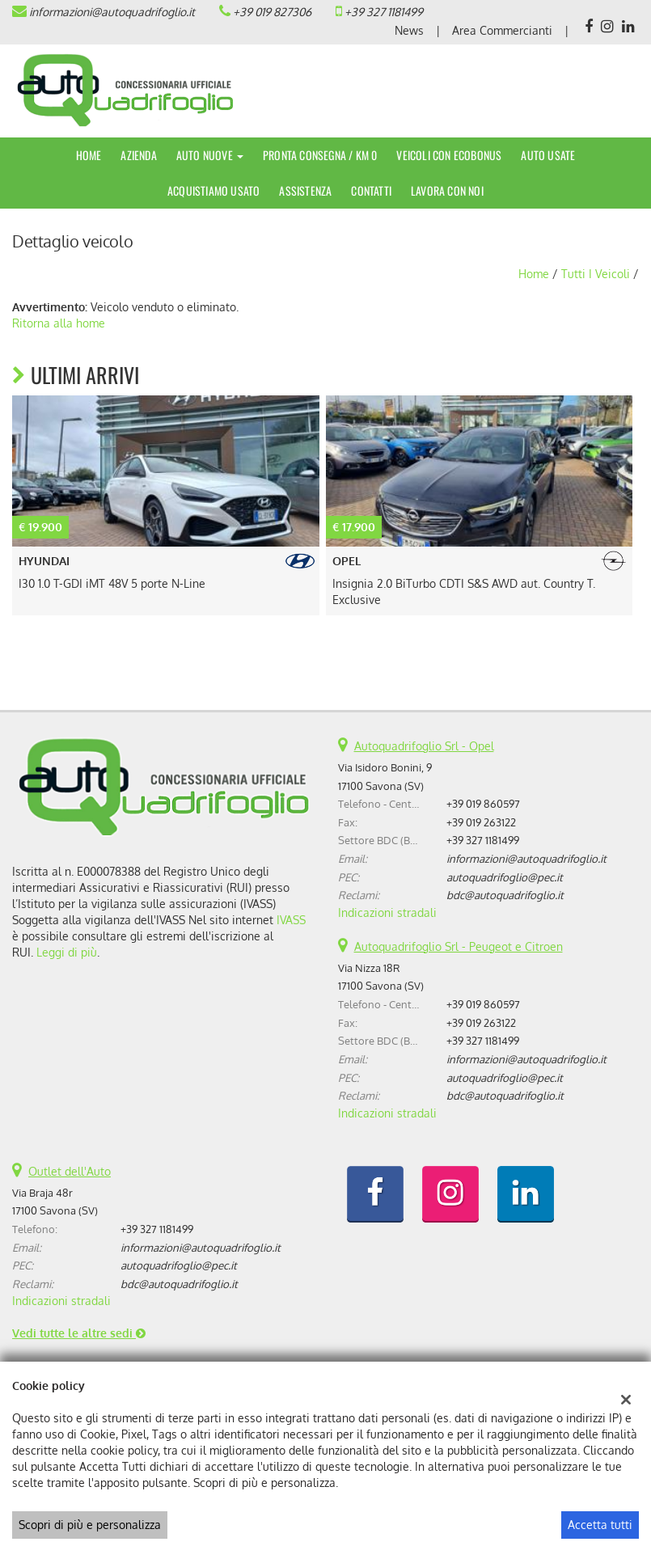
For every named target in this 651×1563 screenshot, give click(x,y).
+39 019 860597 (483, 803)
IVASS (291, 920)
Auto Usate (548, 154)
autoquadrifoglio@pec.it (504, 877)
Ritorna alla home (58, 323)
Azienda (138, 154)
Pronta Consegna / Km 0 (320, 154)
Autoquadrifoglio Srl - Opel (424, 746)
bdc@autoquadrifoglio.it (505, 895)
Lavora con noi (447, 190)
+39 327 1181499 (384, 12)
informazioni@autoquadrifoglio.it (112, 12)
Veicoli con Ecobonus (448, 154)
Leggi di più (66, 952)
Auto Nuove (209, 154)
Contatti (371, 190)
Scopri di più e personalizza (90, 1524)
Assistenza (305, 190)
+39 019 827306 (272, 12)
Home (89, 154)
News (409, 30)
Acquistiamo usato (213, 190)
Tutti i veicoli (595, 274)
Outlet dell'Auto (69, 1171)
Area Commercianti (502, 30)
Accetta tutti (600, 1524)
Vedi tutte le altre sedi (79, 1333)
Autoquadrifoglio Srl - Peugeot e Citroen (458, 946)
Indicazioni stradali (387, 912)
